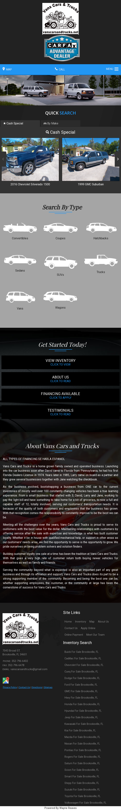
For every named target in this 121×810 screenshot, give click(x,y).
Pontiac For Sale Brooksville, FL (82, 750)
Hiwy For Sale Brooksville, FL (81, 697)
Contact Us (24, 687)
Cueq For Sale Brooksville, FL (81, 671)
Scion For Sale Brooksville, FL (81, 770)
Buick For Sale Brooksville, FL (81, 652)
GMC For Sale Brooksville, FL (81, 691)
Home (68, 621)
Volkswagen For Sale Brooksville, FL (85, 802)
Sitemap (48, 687)
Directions (37, 687)
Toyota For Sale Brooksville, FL (82, 796)
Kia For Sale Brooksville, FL (80, 730)
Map (91, 621)
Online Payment (73, 634)
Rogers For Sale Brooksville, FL (82, 756)
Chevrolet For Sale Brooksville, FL (83, 665)
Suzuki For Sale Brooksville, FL (82, 789)
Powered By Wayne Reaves (61, 808)
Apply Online (88, 628)
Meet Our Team (95, 634)
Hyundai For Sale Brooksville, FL (83, 710)
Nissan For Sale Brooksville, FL (82, 743)
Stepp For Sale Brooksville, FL (81, 783)
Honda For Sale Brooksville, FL (82, 704)
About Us (103, 621)
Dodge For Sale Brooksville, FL (82, 678)
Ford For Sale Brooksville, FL (80, 684)
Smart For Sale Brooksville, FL (81, 776)
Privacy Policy (10, 687)
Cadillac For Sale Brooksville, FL (82, 658)
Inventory (80, 621)
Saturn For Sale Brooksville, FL (82, 763)
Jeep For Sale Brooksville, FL (81, 717)
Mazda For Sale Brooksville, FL (82, 737)
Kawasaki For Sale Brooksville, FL (83, 724)
